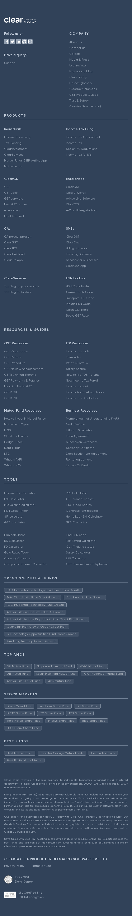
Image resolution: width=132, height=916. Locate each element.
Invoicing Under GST (18, 386)
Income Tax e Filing (17, 137)
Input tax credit (15, 216)
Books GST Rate (77, 315)
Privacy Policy (14, 866)
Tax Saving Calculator (81, 540)
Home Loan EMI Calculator (84, 516)
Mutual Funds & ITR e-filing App (25, 160)
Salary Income (76, 368)
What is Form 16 (77, 363)
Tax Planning (13, 143)
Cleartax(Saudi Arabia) (85, 106)
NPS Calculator (76, 522)
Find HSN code (76, 535)
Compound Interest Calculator (25, 564)
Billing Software (77, 248)
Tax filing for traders (17, 292)
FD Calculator (13, 546)
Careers (74, 53)
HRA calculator (14, 535)
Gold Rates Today (16, 552)
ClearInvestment (16, 148)
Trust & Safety (79, 100)
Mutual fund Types (16, 424)
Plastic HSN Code (78, 303)
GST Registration (16, 351)
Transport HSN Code (80, 298)
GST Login (11, 192)
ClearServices (13, 154)
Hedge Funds (13, 442)
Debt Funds (12, 447)
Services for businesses (82, 260)
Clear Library (78, 77)
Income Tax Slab (77, 351)
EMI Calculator (14, 499)
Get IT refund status (80, 546)
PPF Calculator (76, 493)
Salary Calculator (78, 552)
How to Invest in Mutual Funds (25, 418)
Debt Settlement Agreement (86, 453)
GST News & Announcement (23, 368)
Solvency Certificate (80, 447)
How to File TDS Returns (82, 374)
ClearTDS (72, 204)
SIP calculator (13, 516)
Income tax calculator (19, 493)
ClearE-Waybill (76, 192)
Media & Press (79, 59)
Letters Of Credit (78, 465)
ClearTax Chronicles (83, 88)
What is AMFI (13, 459)
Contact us (77, 48)
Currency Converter (17, 558)
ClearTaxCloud (14, 254)
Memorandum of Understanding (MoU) (92, 418)
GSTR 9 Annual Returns (20, 374)
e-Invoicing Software (80, 198)
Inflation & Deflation (79, 430)
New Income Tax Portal (82, 380)
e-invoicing (12, 210)
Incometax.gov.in (77, 386)
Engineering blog (81, 71)
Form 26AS (73, 357)
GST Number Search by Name (87, 564)
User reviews (78, 65)
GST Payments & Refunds (22, 380)
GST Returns (13, 357)
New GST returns (15, 204)
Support (9, 63)
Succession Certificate (82, 442)
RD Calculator (14, 540)
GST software (13, 198)
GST (7, 186)
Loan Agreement (78, 436)
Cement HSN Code (79, 292)
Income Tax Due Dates (82, 398)
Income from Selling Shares (85, 392)
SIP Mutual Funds (16, 436)
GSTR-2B (10, 392)
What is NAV (12, 465)
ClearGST (72, 186)
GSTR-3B (10, 398)
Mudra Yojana (75, 424)
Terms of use (41, 866)
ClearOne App (76, 265)
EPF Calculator (76, 558)
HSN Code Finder (78, 286)
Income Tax (74, 143)
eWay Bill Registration (81, 210)
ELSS (7, 430)
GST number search (80, 499)
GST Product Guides (83, 94)
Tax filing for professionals (21, 286)
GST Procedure (14, 363)
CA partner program (18, 236)
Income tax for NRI (78, 154)
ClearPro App (13, 260)
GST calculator (14, 522)
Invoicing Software (79, 254)
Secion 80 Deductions (81, 148)
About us (75, 42)
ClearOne (73, 242)
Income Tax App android (83, 137)
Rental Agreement (79, 459)
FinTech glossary (80, 83)
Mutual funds (13, 166)
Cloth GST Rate (77, 309)
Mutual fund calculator (19, 504)
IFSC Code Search (79, 504)
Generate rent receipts (82, 510)
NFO (7, 453)
